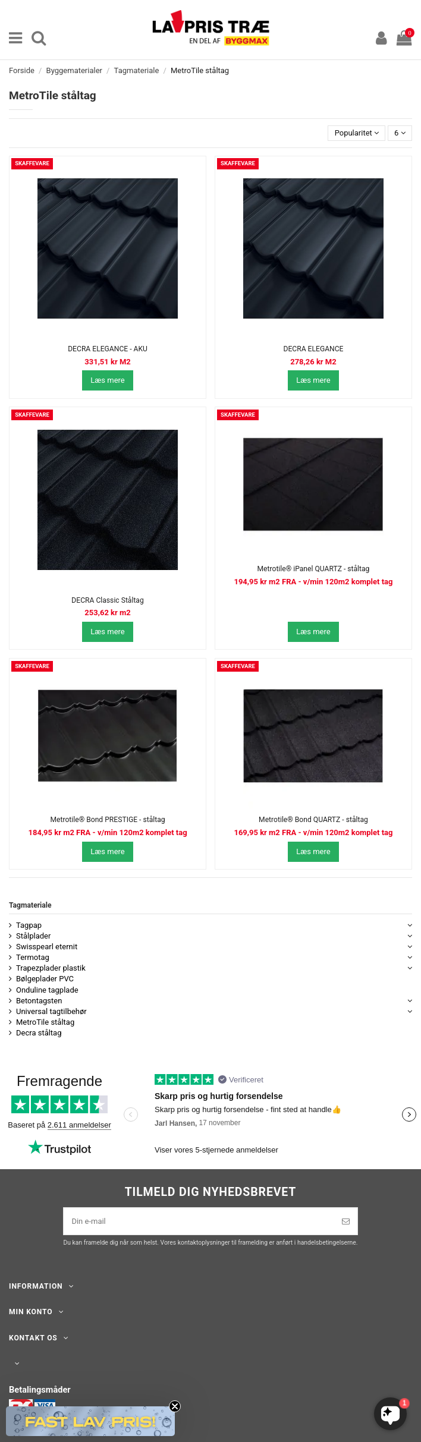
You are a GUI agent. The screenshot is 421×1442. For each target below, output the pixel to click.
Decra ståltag (39, 1032)
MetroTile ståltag (45, 1022)
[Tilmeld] (345, 1221)
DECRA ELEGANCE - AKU (107, 349)
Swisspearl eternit (46, 946)
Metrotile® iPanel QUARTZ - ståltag (313, 569)
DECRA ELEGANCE (313, 349)
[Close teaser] (175, 1406)
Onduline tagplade (47, 990)
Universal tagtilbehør (51, 1011)
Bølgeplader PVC (45, 978)
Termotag (32, 957)
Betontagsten (39, 1000)
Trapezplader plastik (51, 968)
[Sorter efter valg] (356, 133)
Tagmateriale (30, 905)
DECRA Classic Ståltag (107, 600)
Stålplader (33, 935)
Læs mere (107, 380)
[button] (90, 1421)
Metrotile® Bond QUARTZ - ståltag (313, 820)
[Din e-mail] (199, 1221)
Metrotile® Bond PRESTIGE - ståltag (107, 820)
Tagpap (29, 925)
